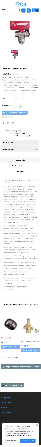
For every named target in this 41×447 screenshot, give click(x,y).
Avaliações (21, 172)
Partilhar (3, 122)
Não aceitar (11, 441)
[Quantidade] (17, 106)
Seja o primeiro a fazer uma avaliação (21, 367)
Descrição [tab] (20, 160)
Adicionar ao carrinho (14, 112)
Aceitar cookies (28, 441)
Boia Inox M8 (6, 338)
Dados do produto (20, 166)
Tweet (8, 122)
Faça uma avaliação (12, 385)
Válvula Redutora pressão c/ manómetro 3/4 (30, 341)
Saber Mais (27, 435)
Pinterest (12, 122)
